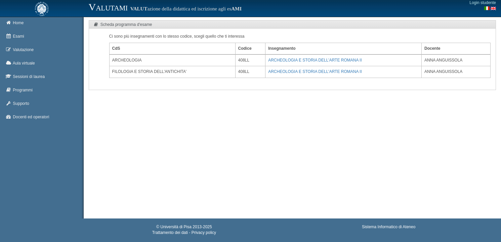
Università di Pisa (176, 227)
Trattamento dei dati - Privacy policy (184, 232)
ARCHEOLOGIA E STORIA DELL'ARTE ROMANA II (315, 60)
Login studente (482, 2)
